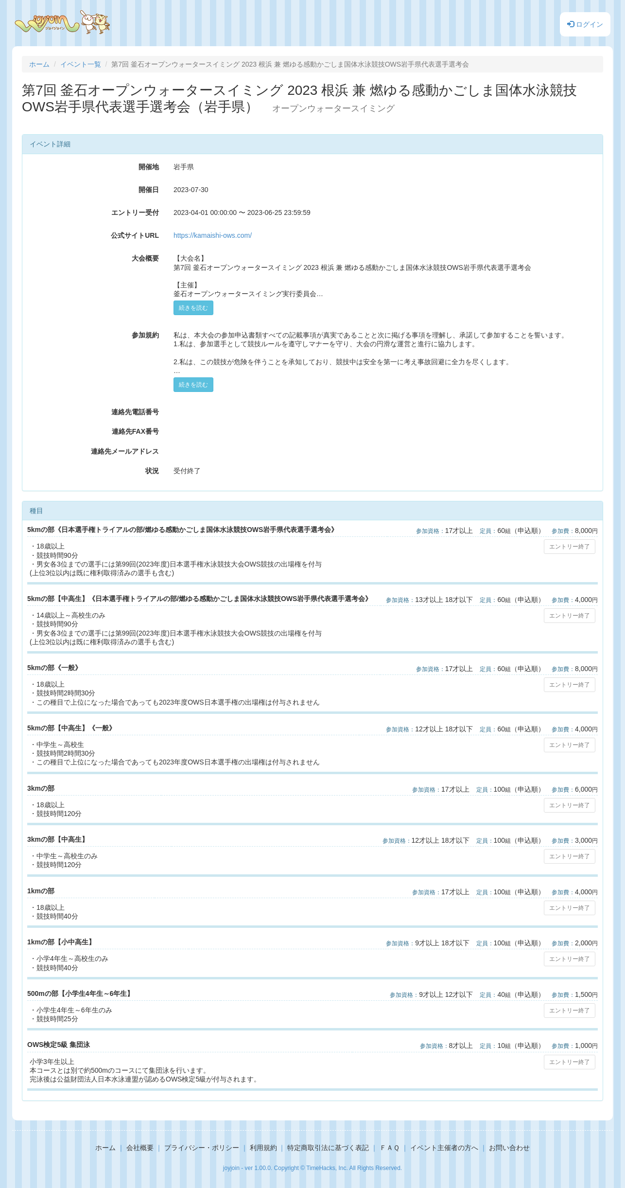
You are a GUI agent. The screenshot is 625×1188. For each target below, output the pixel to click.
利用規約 (263, 1148)
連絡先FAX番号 (135, 431)
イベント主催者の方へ (444, 1148)
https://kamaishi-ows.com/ (213, 235)
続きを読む (193, 307)
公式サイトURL (135, 235)
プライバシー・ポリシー (201, 1148)
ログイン (585, 24)
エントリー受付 (135, 212)
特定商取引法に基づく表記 (328, 1148)
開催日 (149, 190)
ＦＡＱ (389, 1148)
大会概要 (145, 258)
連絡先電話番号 (135, 412)
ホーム (39, 64)
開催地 (149, 167)
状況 (152, 471)
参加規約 (145, 335)
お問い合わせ (509, 1148)
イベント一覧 (80, 64)
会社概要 (140, 1148)
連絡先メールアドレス (125, 451)
